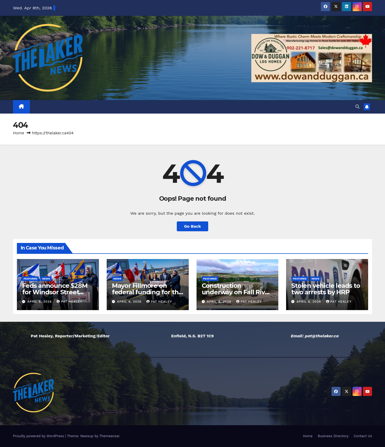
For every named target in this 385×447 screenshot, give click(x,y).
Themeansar (109, 436)
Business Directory (333, 436)
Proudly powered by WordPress (39, 436)
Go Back (192, 226)
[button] (357, 106)
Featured (30, 278)
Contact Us (363, 436)
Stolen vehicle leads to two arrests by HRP (325, 289)
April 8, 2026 (40, 301)
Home (18, 133)
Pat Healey (69, 301)
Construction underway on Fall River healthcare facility (236, 292)
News (46, 278)
